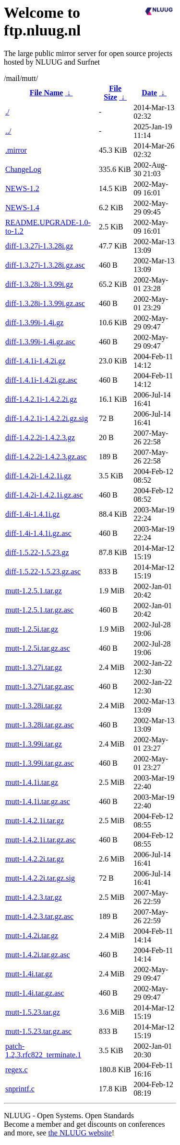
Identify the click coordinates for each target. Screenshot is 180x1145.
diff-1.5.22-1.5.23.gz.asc (43, 571)
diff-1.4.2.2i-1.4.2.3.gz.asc (45, 457)
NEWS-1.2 (22, 188)
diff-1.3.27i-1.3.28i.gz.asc (45, 265)
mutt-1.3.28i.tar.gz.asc (39, 725)
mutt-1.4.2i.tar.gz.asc (37, 955)
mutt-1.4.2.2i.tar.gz (34, 859)
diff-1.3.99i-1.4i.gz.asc (40, 342)
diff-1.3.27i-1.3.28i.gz (39, 246)
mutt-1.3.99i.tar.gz (33, 744)
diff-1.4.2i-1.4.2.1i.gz (38, 476)
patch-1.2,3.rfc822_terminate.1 (43, 1050)
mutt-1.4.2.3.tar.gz (33, 897)
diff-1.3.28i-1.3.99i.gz (39, 284)
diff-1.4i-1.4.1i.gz (32, 514)
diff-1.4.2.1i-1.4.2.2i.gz (41, 399)
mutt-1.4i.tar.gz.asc (34, 993)
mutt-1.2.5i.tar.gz (31, 629)
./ (7, 112)
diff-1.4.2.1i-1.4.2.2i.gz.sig (46, 418)
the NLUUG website (79, 1133)
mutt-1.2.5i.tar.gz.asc (37, 648)
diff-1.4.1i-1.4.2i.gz (35, 361)
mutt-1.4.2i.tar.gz (31, 935)
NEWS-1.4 (22, 208)
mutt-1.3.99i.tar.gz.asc (39, 763)
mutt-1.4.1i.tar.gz (31, 782)
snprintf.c (20, 1089)
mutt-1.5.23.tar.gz (32, 1012)
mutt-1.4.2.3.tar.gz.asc (39, 916)
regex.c (16, 1070)
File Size (112, 92)
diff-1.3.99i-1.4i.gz (34, 322)
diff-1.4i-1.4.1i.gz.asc (38, 533)
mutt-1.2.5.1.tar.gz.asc (39, 610)
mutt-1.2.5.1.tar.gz (33, 591)
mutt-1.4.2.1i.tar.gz (34, 820)
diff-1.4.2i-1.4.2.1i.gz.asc (44, 495)
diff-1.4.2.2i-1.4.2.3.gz (40, 437)
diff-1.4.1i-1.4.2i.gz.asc (41, 380)
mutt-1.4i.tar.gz (28, 974)
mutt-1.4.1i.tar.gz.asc (37, 801)
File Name (46, 93)
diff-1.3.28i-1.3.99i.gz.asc (45, 303)
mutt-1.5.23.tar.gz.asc (38, 1031)
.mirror (16, 150)
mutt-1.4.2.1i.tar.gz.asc (40, 840)
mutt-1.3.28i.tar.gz (33, 706)
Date (149, 93)
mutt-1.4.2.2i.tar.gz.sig (40, 878)
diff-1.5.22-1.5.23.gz (37, 552)
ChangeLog (23, 169)
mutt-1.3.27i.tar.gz (33, 667)
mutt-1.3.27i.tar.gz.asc (39, 686)
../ (8, 131)
